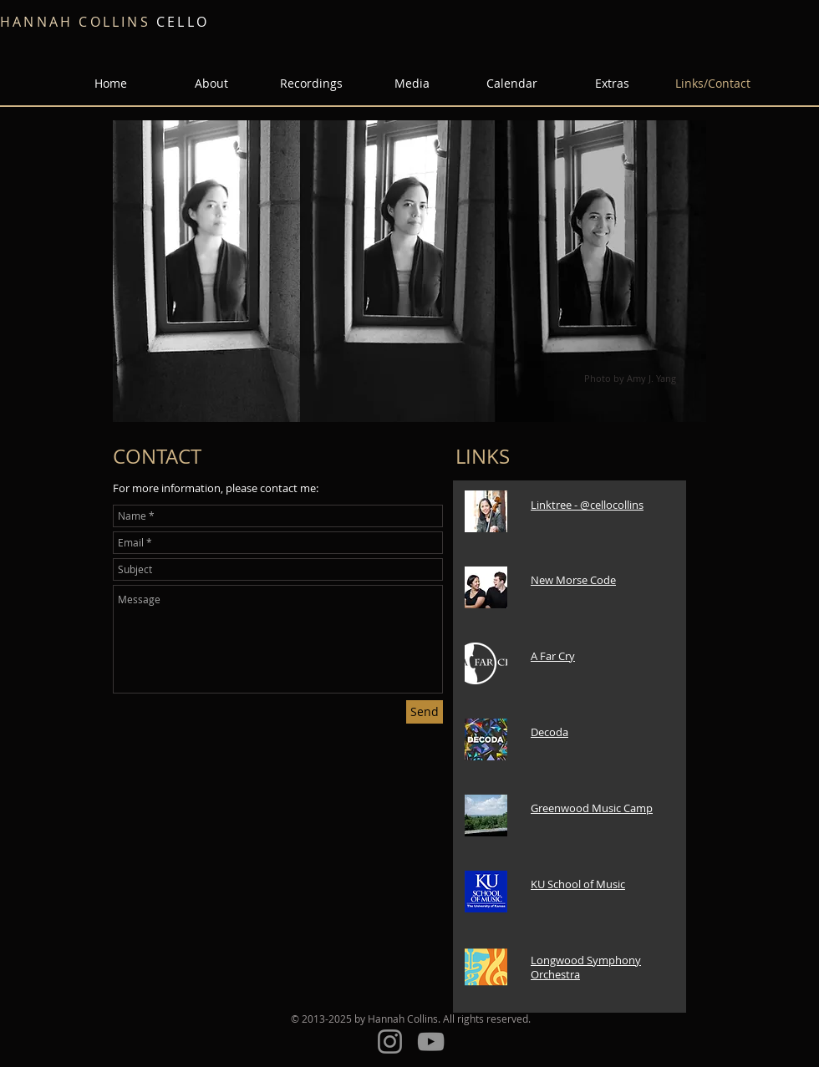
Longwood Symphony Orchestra (586, 967)
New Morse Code (573, 579)
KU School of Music (578, 884)
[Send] (424, 712)
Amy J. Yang (651, 378)
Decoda (549, 731)
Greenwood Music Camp (592, 807)
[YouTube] (431, 1041)
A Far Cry (553, 655)
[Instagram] (390, 1041)
